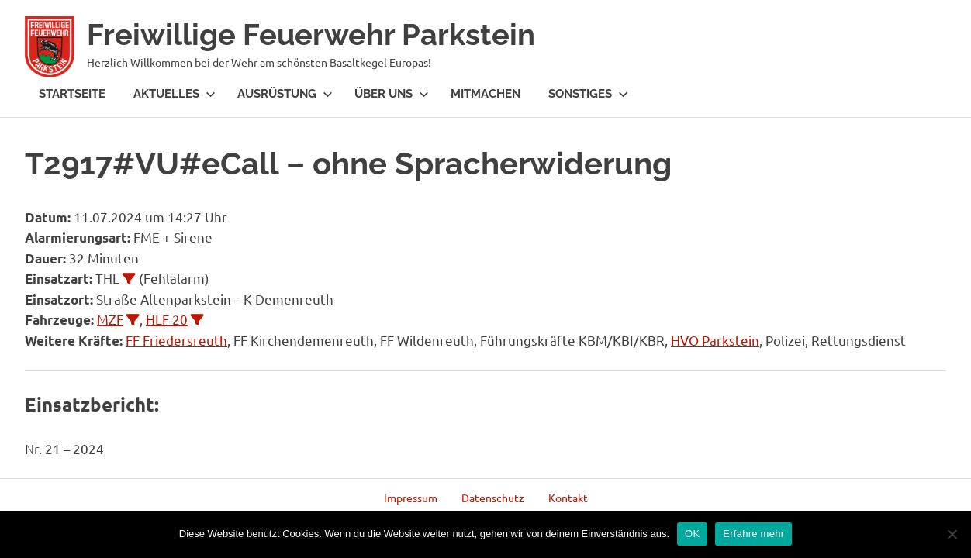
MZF (110, 319)
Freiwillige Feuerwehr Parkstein (311, 34)
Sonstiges (588, 94)
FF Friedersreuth (176, 340)
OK (692, 533)
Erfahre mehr (753, 533)
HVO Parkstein (715, 340)
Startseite (72, 94)
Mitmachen (485, 94)
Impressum (410, 498)
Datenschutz (492, 498)
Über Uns (391, 94)
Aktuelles (174, 94)
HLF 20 (167, 319)
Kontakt (568, 498)
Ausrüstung (285, 94)
